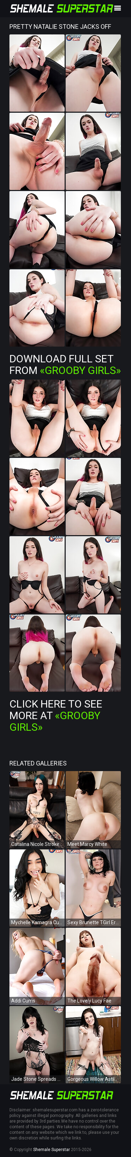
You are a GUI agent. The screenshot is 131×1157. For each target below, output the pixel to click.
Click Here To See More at (55, 715)
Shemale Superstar (51, 1149)
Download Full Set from (65, 364)
